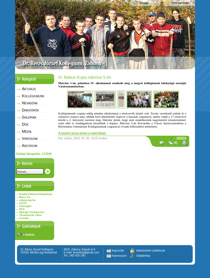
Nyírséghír (25, 206)
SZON (23, 203)
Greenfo (24, 218)
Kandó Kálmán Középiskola (35, 194)
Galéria (29, 234)
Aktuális (29, 89)
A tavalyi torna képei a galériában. (82, 133)
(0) (175, 142)
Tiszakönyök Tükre (30, 215)
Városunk (30, 138)
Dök (25, 124)
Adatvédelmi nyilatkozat (150, 250)
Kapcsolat (118, 250)
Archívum (29, 145)
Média (26, 131)
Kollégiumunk (33, 96)
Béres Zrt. (25, 197)
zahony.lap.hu (27, 200)
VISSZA (181, 138)
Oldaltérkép (143, 255)
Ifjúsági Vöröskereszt (31, 212)
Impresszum (119, 255)
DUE (22, 209)
